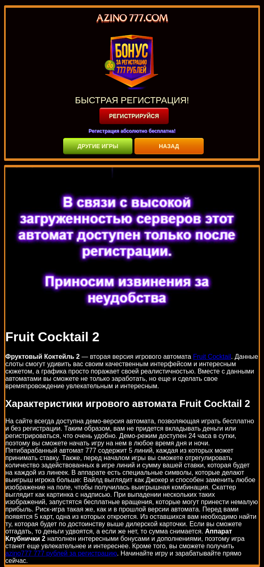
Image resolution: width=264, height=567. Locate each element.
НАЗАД (169, 146)
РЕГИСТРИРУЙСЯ (134, 116)
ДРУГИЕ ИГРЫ (97, 146)
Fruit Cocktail (212, 356)
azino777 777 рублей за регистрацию (61, 553)
